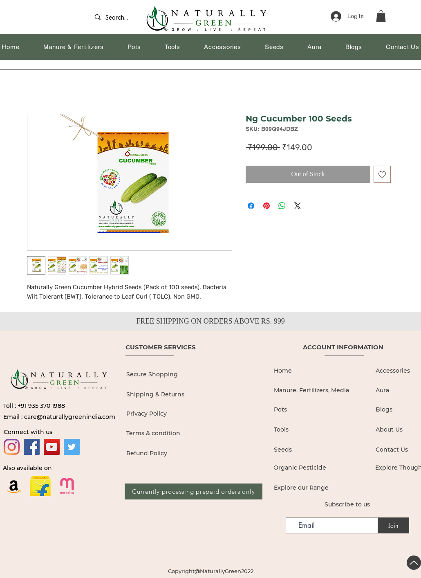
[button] (381, 16)
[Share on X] (297, 206)
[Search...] (119, 18)
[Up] (414, 563)
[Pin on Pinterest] (266, 206)
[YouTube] (52, 447)
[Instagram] (12, 447)
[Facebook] (32, 447)
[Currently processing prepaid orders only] (193, 491)
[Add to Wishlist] (382, 174)
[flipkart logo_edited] (40, 486)
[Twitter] (72, 447)
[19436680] (67, 486)
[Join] (393, 525)
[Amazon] (14, 486)
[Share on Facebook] (251, 206)
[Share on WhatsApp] (282, 206)
